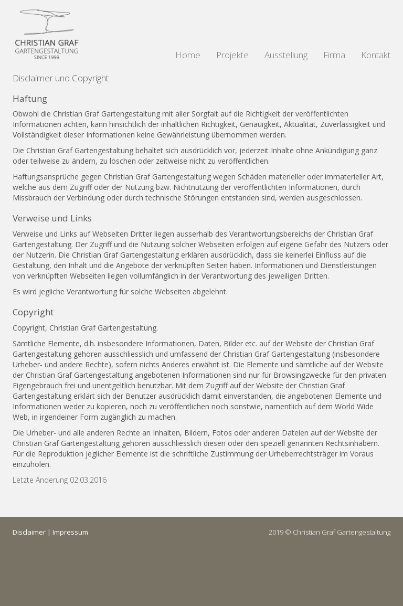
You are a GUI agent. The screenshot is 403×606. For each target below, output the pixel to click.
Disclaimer (29, 532)
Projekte (232, 55)
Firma (334, 55)
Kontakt (375, 55)
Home (187, 55)
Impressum (70, 532)
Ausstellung (285, 55)
